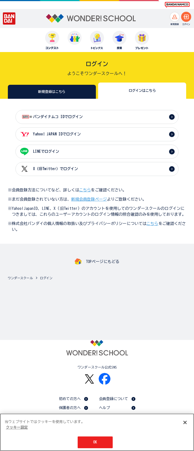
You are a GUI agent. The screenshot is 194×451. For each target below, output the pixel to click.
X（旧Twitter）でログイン (55, 169)
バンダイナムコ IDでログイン (58, 117)
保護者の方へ (70, 408)
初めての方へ (70, 399)
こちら (85, 190)
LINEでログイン (46, 151)
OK (95, 443)
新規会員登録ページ (89, 199)
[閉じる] (185, 423)
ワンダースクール (20, 277)
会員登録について (113, 399)
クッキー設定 (17, 428)
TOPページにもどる (102, 262)
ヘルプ (104, 408)
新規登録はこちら (51, 91)
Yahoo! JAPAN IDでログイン (57, 134)
